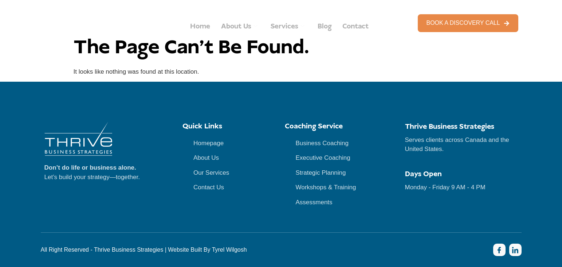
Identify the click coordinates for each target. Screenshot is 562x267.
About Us (239, 26)
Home (198, 26)
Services (288, 26)
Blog (325, 26)
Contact (357, 26)
